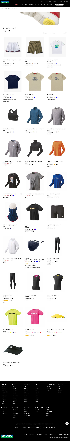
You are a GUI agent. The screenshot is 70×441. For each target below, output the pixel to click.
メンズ (26, 4)
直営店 (16, 427)
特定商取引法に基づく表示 (64, 434)
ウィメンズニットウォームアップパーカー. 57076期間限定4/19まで (18, 258)
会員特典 (60, 1)
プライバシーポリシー (53, 434)
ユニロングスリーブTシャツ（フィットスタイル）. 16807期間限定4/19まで (20, 161)
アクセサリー (60, 390)
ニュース (41, 1)
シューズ (59, 386)
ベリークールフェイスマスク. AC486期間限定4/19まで (37, 259)
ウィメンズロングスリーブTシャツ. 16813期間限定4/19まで (17, 194)
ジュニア (37, 4)
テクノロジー (49, 4)
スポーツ (21, 4)
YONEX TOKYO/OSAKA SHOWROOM (49, 427)
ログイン (66, 1)
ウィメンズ (31, 4)
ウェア (59, 388)
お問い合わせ (31, 434)
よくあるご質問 (48, 1)
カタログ (54, 1)
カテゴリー (43, 4)
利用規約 (45, 434)
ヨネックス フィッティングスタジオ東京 (30, 427)
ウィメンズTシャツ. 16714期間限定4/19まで (35, 194)
